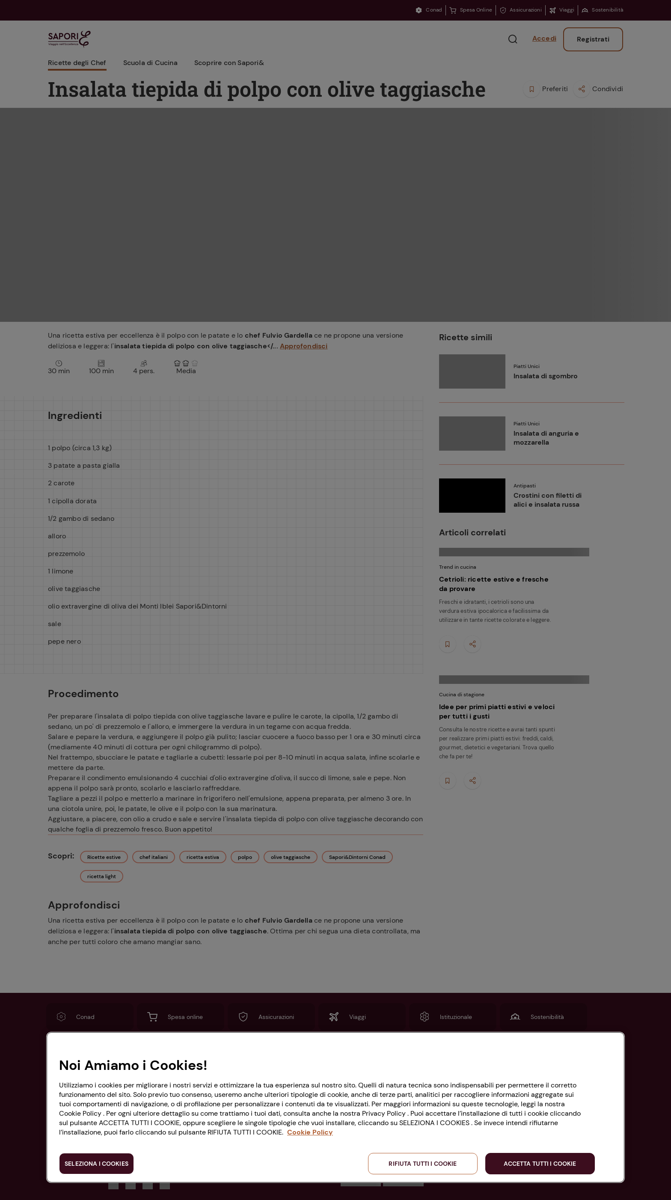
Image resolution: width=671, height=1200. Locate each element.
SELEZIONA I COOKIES (96, 1163)
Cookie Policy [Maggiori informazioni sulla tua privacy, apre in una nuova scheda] (310, 1132)
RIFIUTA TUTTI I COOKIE (423, 1163)
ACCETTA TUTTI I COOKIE (540, 1163)
